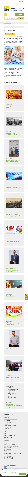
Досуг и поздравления (18, 36)
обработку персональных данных (9, 472)
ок (22, 474)
